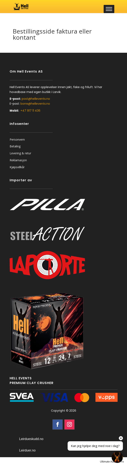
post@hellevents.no (36, 99)
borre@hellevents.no (35, 104)
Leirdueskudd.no (31, 439)
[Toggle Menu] (109, 9)
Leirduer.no (27, 450)
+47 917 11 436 (30, 111)
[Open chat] (117, 457)
